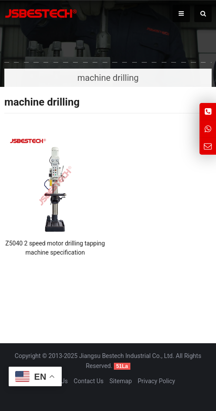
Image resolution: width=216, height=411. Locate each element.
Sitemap (121, 381)
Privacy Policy (156, 381)
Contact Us (89, 381)
